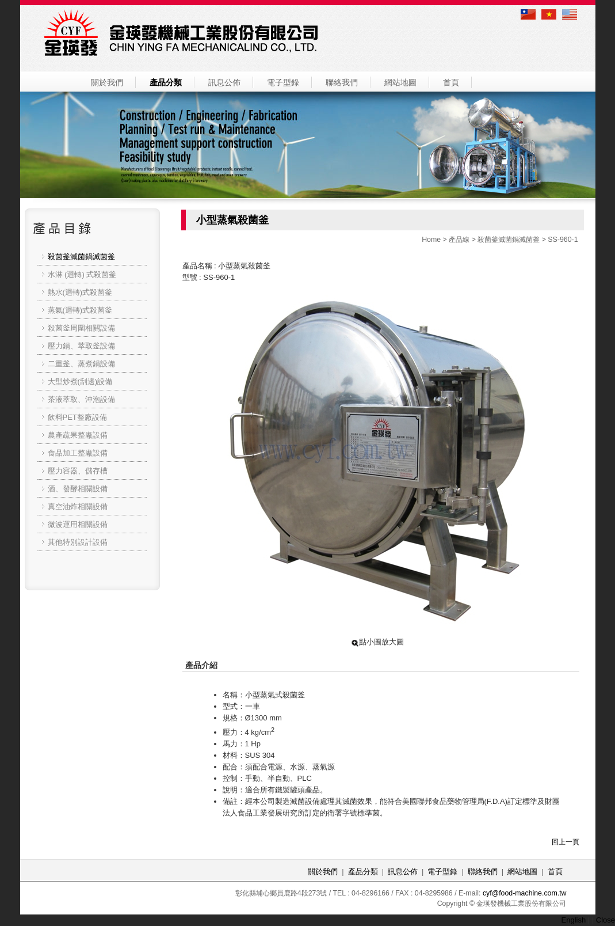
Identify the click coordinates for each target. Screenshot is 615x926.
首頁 (451, 82)
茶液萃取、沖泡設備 (81, 399)
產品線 (459, 240)
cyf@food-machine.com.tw (525, 893)
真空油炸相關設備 (78, 506)
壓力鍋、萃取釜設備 (81, 345)
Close (605, 920)
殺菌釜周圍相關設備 (81, 328)
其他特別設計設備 (78, 542)
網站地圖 (400, 82)
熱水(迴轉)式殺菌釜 (80, 292)
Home (431, 240)
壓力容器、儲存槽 (78, 470)
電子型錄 (283, 82)
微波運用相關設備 (78, 524)
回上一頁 (565, 842)
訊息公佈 (224, 82)
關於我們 (107, 82)
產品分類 (166, 82)
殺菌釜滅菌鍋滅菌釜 (509, 240)
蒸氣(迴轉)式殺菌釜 (80, 310)
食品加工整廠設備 (78, 453)
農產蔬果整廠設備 (78, 435)
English (573, 920)
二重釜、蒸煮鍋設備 (81, 363)
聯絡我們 (342, 82)
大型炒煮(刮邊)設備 (80, 381)
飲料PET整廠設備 (77, 417)
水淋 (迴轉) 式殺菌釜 (82, 274)
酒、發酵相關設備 (78, 488)
